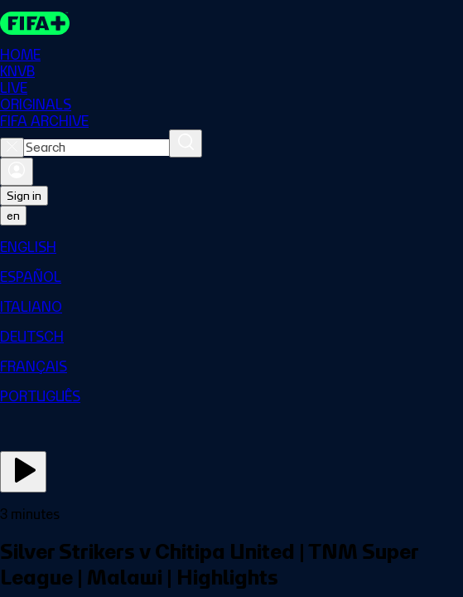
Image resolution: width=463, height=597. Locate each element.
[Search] (185, 143)
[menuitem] (231, 247)
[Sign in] (16, 172)
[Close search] (12, 148)
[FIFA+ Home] (35, 23)
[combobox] (96, 147)
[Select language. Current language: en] (13, 216)
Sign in (24, 195)
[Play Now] (23, 472)
